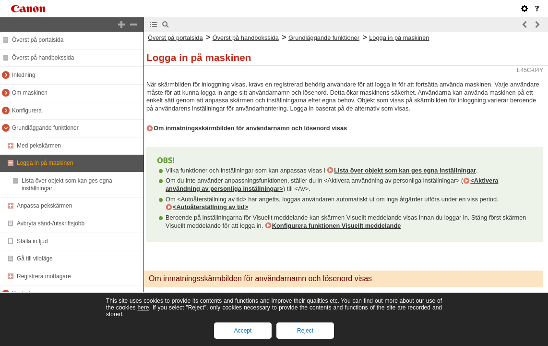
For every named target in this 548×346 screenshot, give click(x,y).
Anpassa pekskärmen (44, 205)
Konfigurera (27, 110)
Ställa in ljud (32, 241)
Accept (243, 330)
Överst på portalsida (37, 40)
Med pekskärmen (39, 145)
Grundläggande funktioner (45, 127)
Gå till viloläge (35, 258)
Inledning (24, 75)
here (143, 307)
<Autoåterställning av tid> (210, 206)
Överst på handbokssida (43, 57)
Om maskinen (30, 92)
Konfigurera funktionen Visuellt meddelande (336, 225)
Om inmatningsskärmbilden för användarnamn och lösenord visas (250, 128)
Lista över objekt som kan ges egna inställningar (405, 170)
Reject (305, 330)
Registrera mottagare (44, 276)
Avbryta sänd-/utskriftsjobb (50, 223)
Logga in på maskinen (45, 163)
